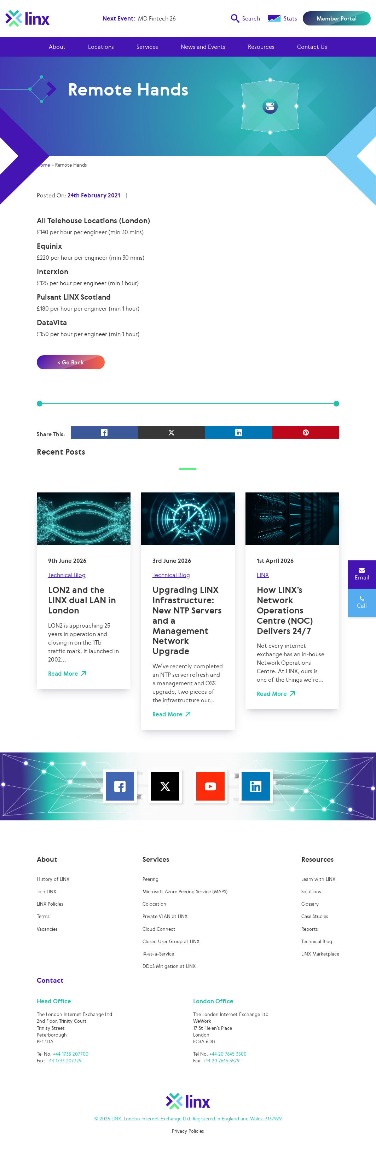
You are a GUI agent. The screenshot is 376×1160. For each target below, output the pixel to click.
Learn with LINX (318, 879)
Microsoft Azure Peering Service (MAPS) (185, 892)
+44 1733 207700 (70, 1054)
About (57, 47)
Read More (63, 673)
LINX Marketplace (320, 954)
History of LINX (53, 879)
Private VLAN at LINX (165, 916)
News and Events (203, 47)
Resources (261, 47)
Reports (309, 929)
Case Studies (314, 916)
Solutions (311, 892)
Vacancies (47, 929)
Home (43, 165)
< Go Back (70, 362)
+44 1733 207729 (64, 1061)
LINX (263, 575)
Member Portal (337, 18)
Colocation (154, 904)
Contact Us (312, 47)
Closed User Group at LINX (171, 942)
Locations (101, 47)
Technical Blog (67, 575)
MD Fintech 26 (157, 18)
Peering (150, 879)
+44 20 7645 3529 (221, 1061)
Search (245, 18)
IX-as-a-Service (158, 954)
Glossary (310, 904)
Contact (50, 980)
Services (147, 47)
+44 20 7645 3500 (228, 1054)
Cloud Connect (159, 929)
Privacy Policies (188, 1131)
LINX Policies (50, 904)
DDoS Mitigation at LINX (169, 966)
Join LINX (46, 892)
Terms (43, 916)
